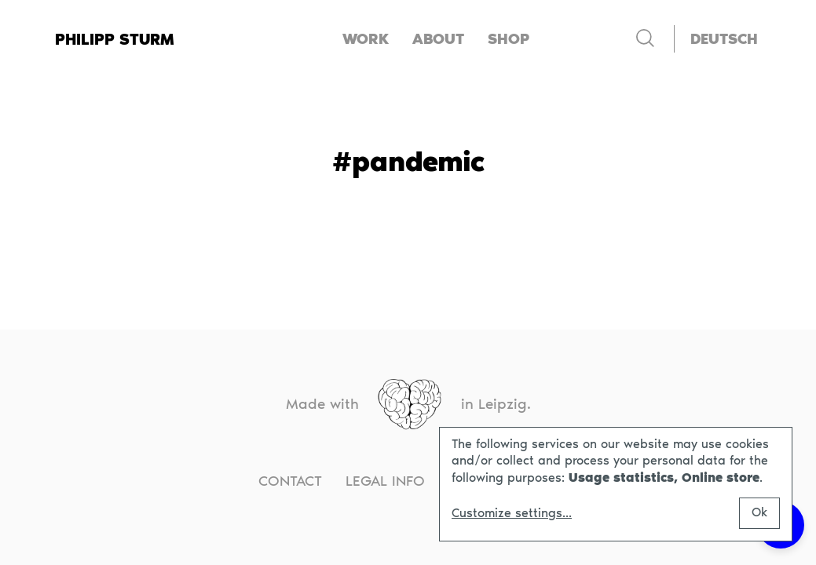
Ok (759, 512)
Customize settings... (512, 513)
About (438, 39)
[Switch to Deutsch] (724, 39)
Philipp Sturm (114, 39)
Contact (290, 481)
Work (365, 39)
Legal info (385, 481)
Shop (508, 39)
